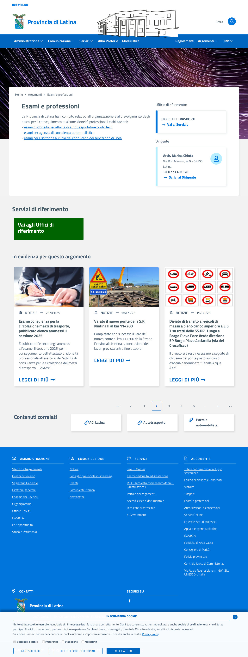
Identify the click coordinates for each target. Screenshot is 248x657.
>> (230, 406)
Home (19, 94)
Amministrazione (31, 458)
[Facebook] (130, 601)
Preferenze (51, 642)
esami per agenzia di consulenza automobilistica (59, 132)
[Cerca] (225, 22)
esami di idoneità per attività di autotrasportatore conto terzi (68, 127)
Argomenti (35, 94)
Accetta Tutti (123, 651)
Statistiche (71, 642)
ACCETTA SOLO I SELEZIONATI (78, 651)
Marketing (91, 642)
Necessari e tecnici (27, 642)
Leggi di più (37, 379)
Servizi (137, 458)
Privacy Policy (150, 634)
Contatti (23, 591)
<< (118, 406)
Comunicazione (87, 458)
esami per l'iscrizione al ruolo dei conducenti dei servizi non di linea (73, 138)
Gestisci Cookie (31, 651)
